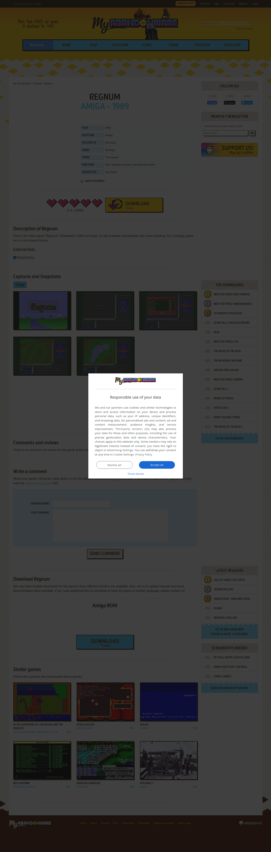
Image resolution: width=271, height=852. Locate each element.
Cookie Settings (123, 454)
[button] (135, 474)
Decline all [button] (114, 465)
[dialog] (135, 426)
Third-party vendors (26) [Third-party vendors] (132, 429)
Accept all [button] (157, 465)
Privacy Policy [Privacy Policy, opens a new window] (144, 454)
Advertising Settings (120, 450)
